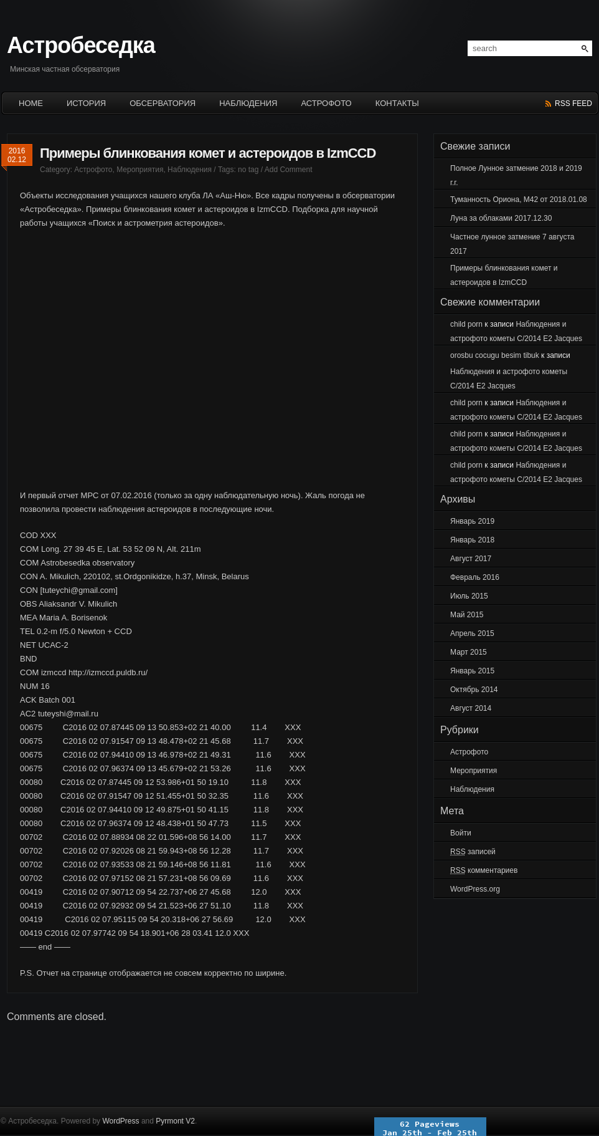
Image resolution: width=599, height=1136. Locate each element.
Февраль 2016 (474, 577)
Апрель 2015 (472, 633)
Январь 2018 (472, 540)
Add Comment (289, 169)
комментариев (483, 870)
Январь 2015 (472, 671)
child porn (466, 324)
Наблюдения (189, 169)
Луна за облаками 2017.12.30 (501, 218)
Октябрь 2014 (474, 689)
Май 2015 (467, 614)
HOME (31, 103)
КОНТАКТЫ (397, 103)
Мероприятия (139, 169)
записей (473, 851)
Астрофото (326, 103)
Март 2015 (468, 652)
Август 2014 (470, 708)
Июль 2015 (469, 596)
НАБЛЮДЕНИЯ (248, 103)
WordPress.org (475, 889)
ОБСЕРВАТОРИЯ (163, 103)
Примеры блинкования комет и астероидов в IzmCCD (207, 153)
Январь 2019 (472, 521)
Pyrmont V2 (175, 1121)
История (86, 103)
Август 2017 (470, 558)
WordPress (120, 1121)
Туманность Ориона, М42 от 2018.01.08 (518, 199)
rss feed (573, 103)
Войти (460, 833)
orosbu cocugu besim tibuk (494, 355)
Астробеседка (81, 45)
